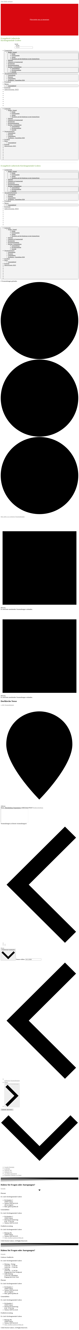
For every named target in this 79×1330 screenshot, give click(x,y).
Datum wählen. (20, 959)
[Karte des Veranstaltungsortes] (14, 815)
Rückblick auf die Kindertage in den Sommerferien (25, 58)
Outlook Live (8, 1172)
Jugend (13, 57)
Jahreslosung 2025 (11, 89)
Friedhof (7, 82)
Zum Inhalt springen (7, 1)
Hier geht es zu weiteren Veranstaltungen (12, 516)
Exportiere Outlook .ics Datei (12, 1175)
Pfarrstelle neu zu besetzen (39, 19)
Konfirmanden (15, 55)
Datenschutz (38, 1241)
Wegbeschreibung (38, 807)
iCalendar (7, 1169)
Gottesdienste (11, 75)
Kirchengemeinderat (13, 65)
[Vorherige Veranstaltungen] (41, 943)
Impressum (31, 1241)
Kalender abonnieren (7, 1109)
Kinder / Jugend (12, 52)
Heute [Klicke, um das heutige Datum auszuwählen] (6, 1082)
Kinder (13, 54)
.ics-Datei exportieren (10, 1173)
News (6, 84)
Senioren (10, 60)
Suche (16, 44)
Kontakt (7, 87)
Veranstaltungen (10, 73)
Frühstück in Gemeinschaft (15, 62)
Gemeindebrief (12, 85)
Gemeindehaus (16, 68)
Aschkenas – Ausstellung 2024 (16, 80)
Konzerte (10, 77)
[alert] (39, 566)
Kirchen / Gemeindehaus (14, 67)
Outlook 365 (8, 1170)
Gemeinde (8, 50)
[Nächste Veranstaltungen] (5, 945)
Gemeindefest (11, 78)
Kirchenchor (11, 63)
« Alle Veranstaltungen (7, 705)
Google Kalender (9, 1167)
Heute (2, 948)
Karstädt (14, 71)
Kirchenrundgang (16, 70)
